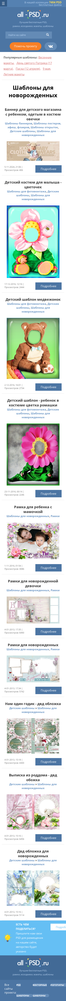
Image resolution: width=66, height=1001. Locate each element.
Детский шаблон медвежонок (33, 299)
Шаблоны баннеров (18, 123)
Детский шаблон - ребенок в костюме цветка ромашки (33, 402)
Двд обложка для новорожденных (33, 853)
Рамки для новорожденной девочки (33, 583)
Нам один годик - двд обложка (33, 703)
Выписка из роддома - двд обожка (33, 777)
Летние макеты (14, 74)
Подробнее (48, 169)
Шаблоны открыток (44, 127)
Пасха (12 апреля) (28, 69)
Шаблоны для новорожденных (28, 516)
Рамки (55, 516)
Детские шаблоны (22, 131)
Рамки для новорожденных (33, 644)
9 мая (46, 69)
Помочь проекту (25, 46)
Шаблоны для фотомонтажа (26, 191)
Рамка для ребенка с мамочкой (33, 509)
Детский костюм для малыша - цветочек (33, 184)
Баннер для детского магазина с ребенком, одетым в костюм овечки (33, 114)
